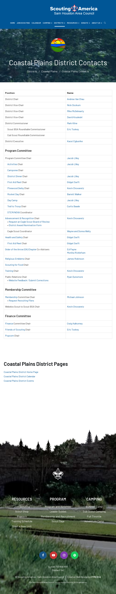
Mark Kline (72, 123)
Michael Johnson (75, 297)
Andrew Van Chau (75, 99)
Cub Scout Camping (94, 511)
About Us (97, 23)
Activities (12, 164)
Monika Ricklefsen (76, 252)
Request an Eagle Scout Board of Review (29, 221)
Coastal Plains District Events (19, 380)
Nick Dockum (74, 105)
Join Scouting (23, 23)
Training (9, 270)
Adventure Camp (94, 521)
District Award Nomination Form (25, 225)
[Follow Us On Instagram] (64, 555)
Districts (59, 23)
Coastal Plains (49, 71)
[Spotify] (74, 555)
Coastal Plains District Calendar (19, 376)
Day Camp (12, 200)
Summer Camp (94, 506)
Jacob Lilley (73, 158)
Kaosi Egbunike (75, 141)
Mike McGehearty (75, 111)
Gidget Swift (73, 182)
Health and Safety (14, 237)
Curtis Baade (73, 206)
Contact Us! (58, 570)
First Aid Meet (14, 182)
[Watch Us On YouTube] (53, 555)
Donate (85, 23)
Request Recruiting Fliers (21, 300)
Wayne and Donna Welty (79, 231)
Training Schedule (21, 521)
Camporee (12, 170)
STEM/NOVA (13, 212)
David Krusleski (75, 117)
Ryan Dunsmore (75, 276)
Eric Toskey (73, 129)
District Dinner (14, 176)
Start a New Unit (21, 526)
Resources (73, 23)
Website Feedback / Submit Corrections (29, 280)
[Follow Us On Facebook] (43, 555)
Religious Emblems (14, 258)
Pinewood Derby (15, 188)
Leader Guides (58, 511)
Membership (11, 297)
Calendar (36, 23)
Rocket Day (13, 194)
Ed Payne (71, 249)
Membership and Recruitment (58, 516)
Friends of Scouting (15, 329)
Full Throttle (94, 516)
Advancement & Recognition (19, 218)
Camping (47, 23)
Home (12, 23)
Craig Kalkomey (75, 323)
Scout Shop (21, 511)
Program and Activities (58, 506)
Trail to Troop (14, 206)
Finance (9, 323)
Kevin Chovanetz (75, 188)
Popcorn (9, 335)
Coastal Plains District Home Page (21, 371)
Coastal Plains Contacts (75, 71)
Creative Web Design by (84, 576)
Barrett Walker (74, 194)
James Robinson (75, 258)
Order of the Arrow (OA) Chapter (20, 249)
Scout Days (58, 521)
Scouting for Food (14, 264)
